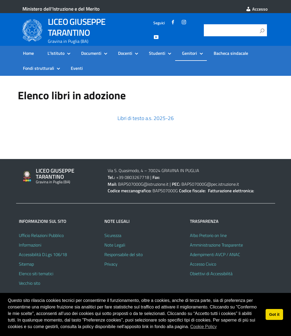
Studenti (157, 53)
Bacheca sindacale (231, 53)
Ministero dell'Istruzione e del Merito (61, 9)
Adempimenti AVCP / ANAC (215, 254)
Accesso (257, 9)
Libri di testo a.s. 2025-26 (145, 118)
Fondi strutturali (38, 68)
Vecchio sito (29, 283)
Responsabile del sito (123, 254)
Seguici (159, 23)
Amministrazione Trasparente (216, 245)
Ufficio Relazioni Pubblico (41, 235)
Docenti (125, 53)
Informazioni (30, 245)
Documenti (91, 53)
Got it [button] (274, 314)
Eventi (77, 68)
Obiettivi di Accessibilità (211, 273)
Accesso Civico (203, 264)
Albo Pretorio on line (208, 235)
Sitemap (26, 264)
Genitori (189, 53)
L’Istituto (56, 53)
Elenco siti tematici (36, 273)
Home (28, 53)
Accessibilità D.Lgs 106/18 (43, 254)
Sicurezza (112, 235)
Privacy (110, 264)
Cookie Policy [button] (203, 326)
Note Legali (114, 245)
